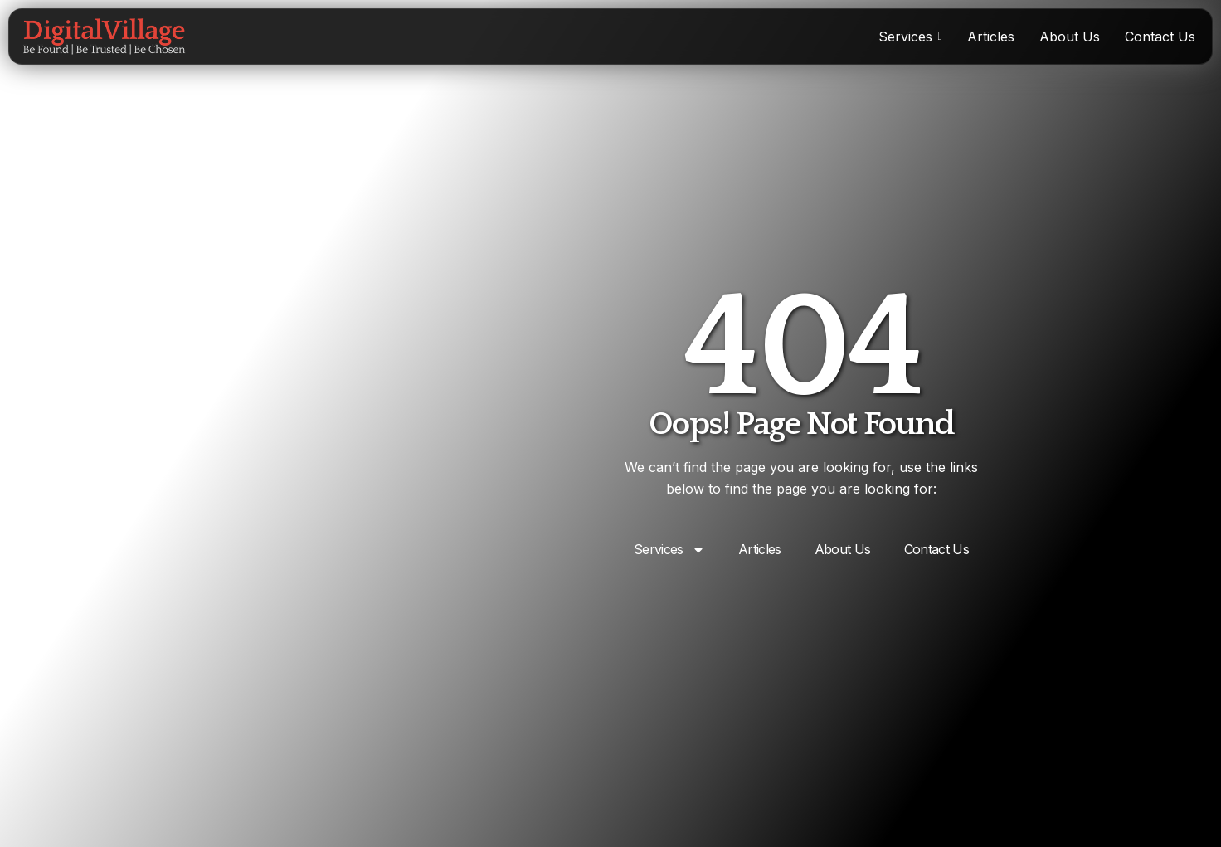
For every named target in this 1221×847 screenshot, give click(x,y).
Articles (759, 549)
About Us (843, 549)
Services (669, 550)
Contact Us (937, 549)
